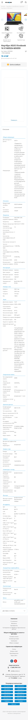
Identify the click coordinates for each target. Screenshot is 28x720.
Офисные (13, 704)
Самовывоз (14, 641)
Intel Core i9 (7, 695)
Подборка (7, 701)
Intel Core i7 (20, 692)
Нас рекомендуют (21, 32)
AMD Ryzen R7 (20, 698)
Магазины (14, 623)
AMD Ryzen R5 (7, 698)
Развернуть (14, 120)
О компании (14, 621)
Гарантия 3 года (21, 40)
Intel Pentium (20, 686)
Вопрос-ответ (14, 651)
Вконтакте (11, 661)
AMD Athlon (7, 689)
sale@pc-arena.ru (15, 671)
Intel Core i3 (20, 689)
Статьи (14, 649)
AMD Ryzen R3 (20, 695)
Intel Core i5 (7, 692)
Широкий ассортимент (7, 32)
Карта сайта (14, 655)
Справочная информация (14, 646)
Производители (14, 653)
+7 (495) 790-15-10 (15, 667)
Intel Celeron (7, 686)
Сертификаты (14, 625)
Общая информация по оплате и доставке (14, 633)
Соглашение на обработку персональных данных (14, 628)
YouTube (15, 661)
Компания (14, 619)
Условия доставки (14, 638)
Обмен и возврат (14, 643)
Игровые (20, 701)
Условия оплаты (14, 636)
